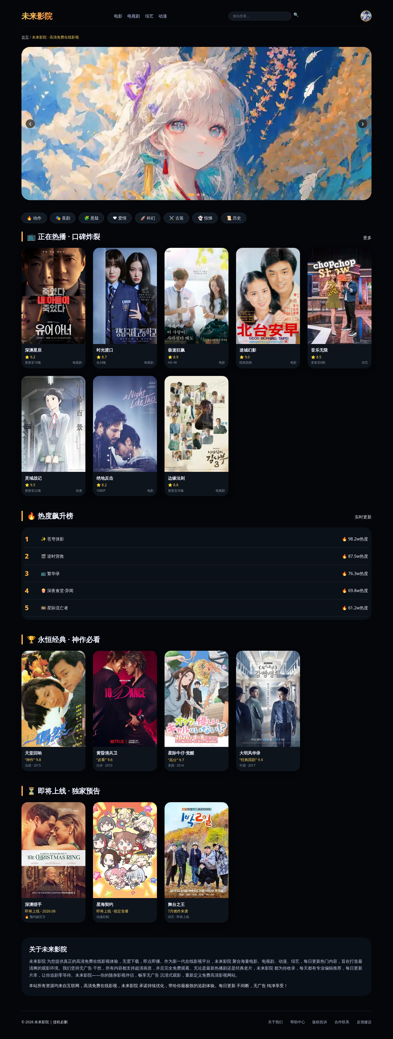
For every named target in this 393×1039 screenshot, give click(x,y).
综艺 (149, 16)
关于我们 (275, 1021)
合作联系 (342, 1021)
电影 (118, 16)
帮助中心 (297, 1021)
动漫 (163, 16)
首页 (25, 37)
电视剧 (133, 16)
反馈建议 (364, 1021)
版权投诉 (319, 1021)
